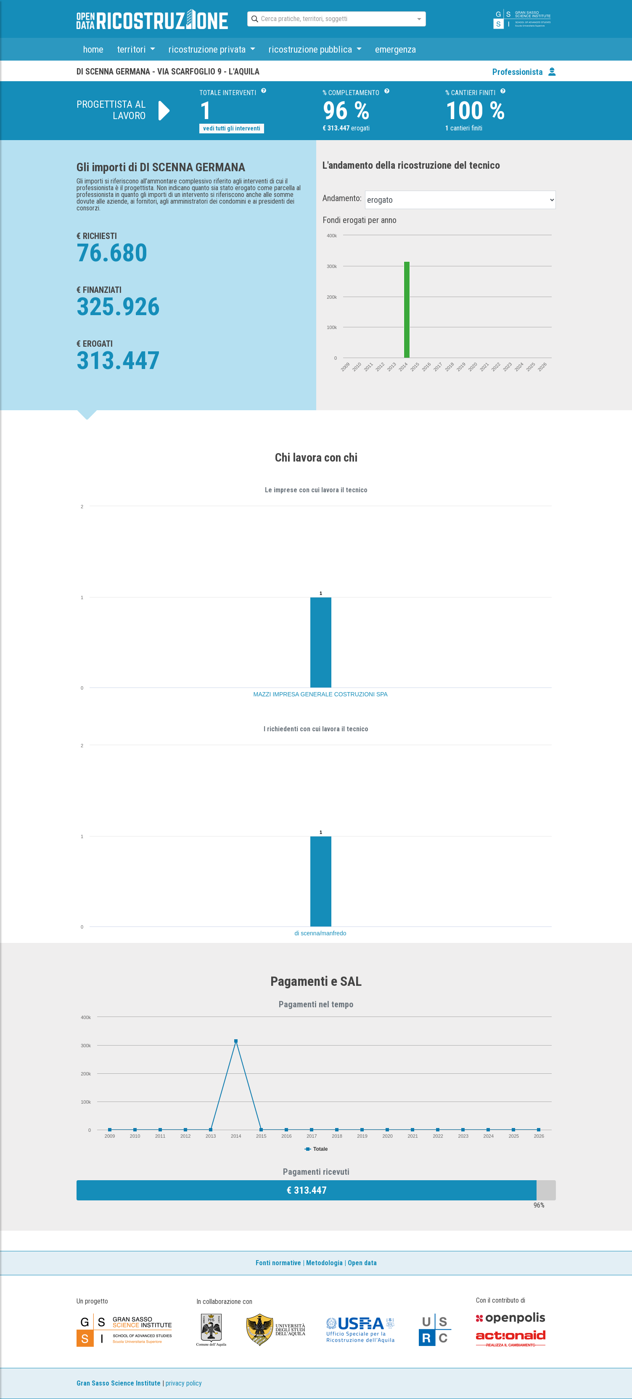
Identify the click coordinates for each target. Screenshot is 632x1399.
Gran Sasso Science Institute (119, 1383)
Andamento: (342, 198)
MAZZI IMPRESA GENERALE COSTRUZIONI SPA (321, 694)
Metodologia (324, 1263)
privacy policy (184, 1383)
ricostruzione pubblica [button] (311, 49)
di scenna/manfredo (320, 933)
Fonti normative (278, 1263)
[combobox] (329, 19)
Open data (362, 1263)
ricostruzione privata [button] (208, 49)
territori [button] (132, 49)
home (93, 49)
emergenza (395, 49)
